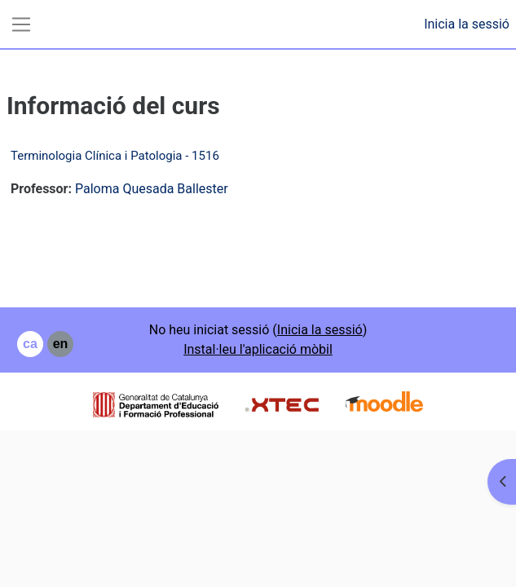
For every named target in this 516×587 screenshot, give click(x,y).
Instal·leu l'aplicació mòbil (258, 349)
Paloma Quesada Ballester (151, 188)
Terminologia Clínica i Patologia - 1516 (115, 155)
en (60, 344)
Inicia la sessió (466, 24)
